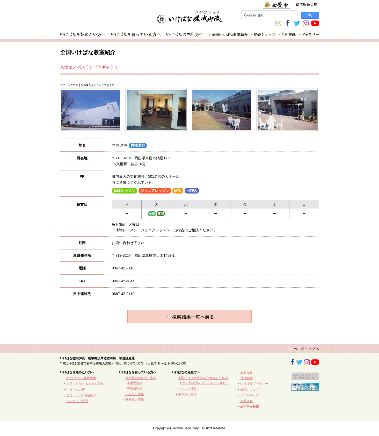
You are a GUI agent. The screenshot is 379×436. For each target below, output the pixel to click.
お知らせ (246, 372)
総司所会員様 (249, 407)
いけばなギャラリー (254, 383)
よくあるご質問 (77, 401)
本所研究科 (134, 388)
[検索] (269, 15)
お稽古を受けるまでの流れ (85, 383)
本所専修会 (134, 383)
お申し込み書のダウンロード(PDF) (204, 383)
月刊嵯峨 (246, 378)
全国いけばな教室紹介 (81, 395)
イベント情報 (134, 394)
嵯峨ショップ (249, 389)
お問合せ (246, 401)
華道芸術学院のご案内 (140, 378)
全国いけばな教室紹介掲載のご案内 (203, 378)
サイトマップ (249, 395)
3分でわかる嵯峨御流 (81, 378)
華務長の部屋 (134, 400)
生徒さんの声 (75, 389)
